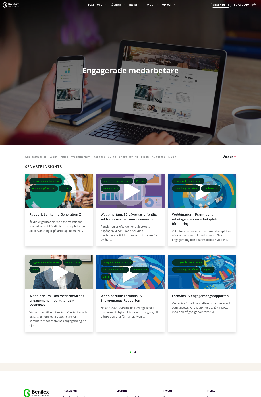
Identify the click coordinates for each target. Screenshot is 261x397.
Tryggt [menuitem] (150, 4)
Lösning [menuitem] (116, 4)
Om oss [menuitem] (167, 4)
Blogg (145, 156)
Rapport (99, 156)
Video (64, 156)
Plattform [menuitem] (95, 4)
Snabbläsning (128, 156)
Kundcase (158, 156)
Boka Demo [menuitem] (241, 4)
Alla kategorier (36, 156)
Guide (112, 156)
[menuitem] (221, 5)
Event (53, 156)
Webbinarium (80, 156)
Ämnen (228, 156)
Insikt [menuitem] (133, 4)
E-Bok (172, 156)
